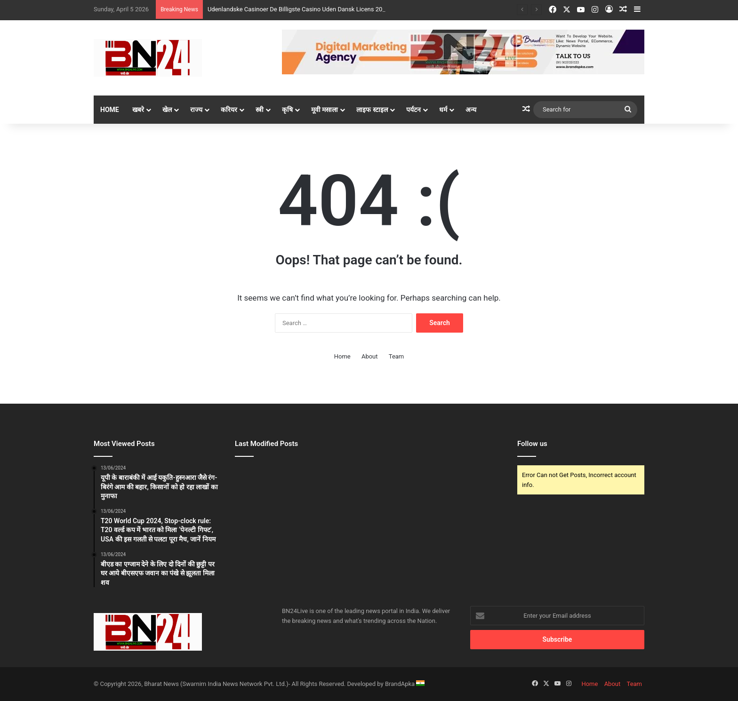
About (369, 356)
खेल (167, 109)
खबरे (138, 109)
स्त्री (260, 109)
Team (396, 356)
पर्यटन (413, 109)
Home (109, 109)
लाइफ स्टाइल (371, 109)
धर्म (443, 109)
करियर (229, 109)
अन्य (470, 109)
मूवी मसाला (324, 109)
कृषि (287, 109)
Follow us (532, 443)
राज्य (196, 109)
